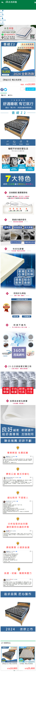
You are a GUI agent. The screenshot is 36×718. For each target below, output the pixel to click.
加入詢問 (30, 89)
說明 (4, 95)
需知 (10, 95)
